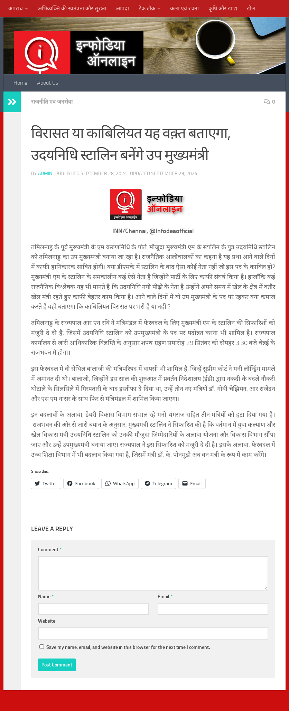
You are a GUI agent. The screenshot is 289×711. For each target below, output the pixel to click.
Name (46, 596)
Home (20, 82)
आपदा (122, 8)
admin (45, 173)
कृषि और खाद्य (222, 8)
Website (46, 621)
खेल (251, 8)
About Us (47, 82)
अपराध (15, 8)
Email (165, 596)
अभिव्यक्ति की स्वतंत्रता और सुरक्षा (72, 8)
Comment (50, 550)
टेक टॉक (147, 8)
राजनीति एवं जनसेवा (52, 101)
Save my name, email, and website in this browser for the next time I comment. (128, 647)
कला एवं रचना (184, 8)
